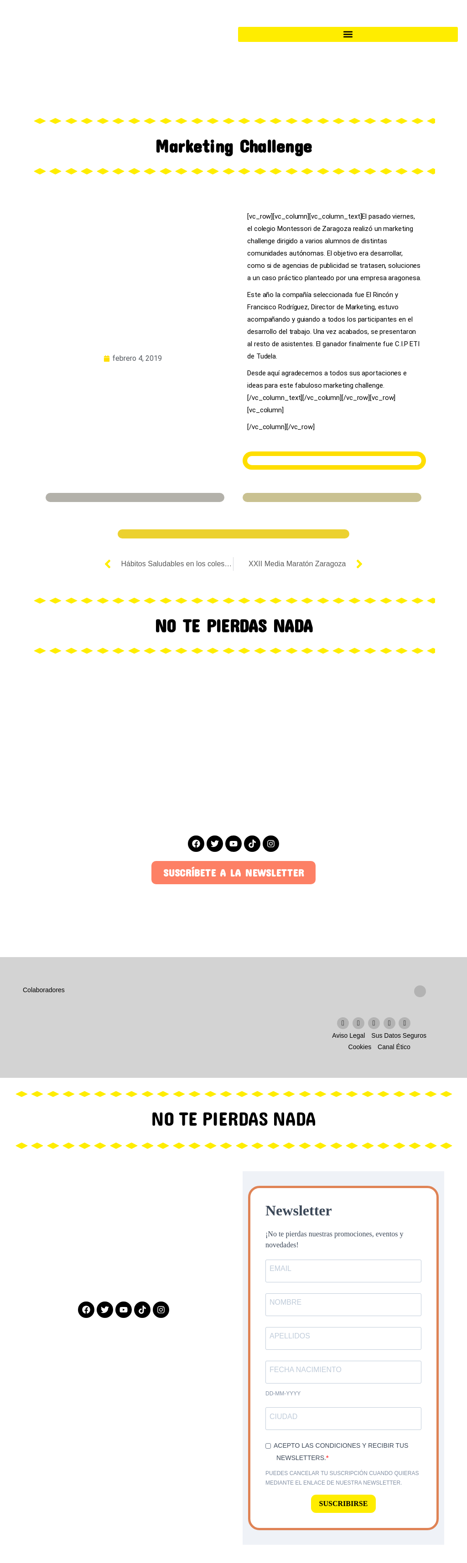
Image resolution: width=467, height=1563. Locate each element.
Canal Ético (394, 1047)
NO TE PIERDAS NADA (233, 1119)
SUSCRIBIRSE (343, 1503)
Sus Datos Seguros (398, 1035)
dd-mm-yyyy (283, 1393)
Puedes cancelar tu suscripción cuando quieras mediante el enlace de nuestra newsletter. (342, 1478)
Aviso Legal (348, 1035)
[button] (348, 34)
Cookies (360, 1047)
